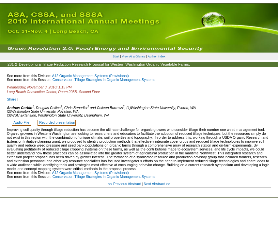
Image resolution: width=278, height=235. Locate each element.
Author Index (156, 56)
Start (116, 56)
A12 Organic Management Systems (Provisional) (90, 76)
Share (11, 99)
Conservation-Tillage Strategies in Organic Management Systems (104, 80)
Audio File (21, 122)
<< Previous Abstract (125, 184)
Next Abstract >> (157, 184)
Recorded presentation (57, 122)
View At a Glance (133, 56)
